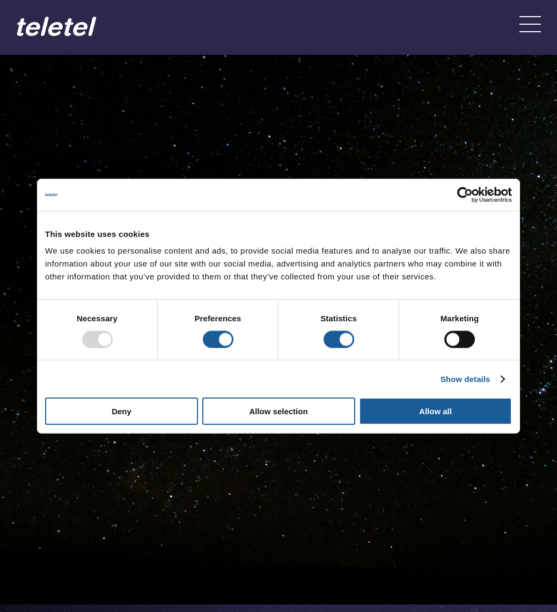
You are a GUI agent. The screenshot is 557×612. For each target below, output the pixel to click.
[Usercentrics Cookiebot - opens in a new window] (465, 194)
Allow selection (278, 411)
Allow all (435, 411)
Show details (465, 378)
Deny (121, 411)
